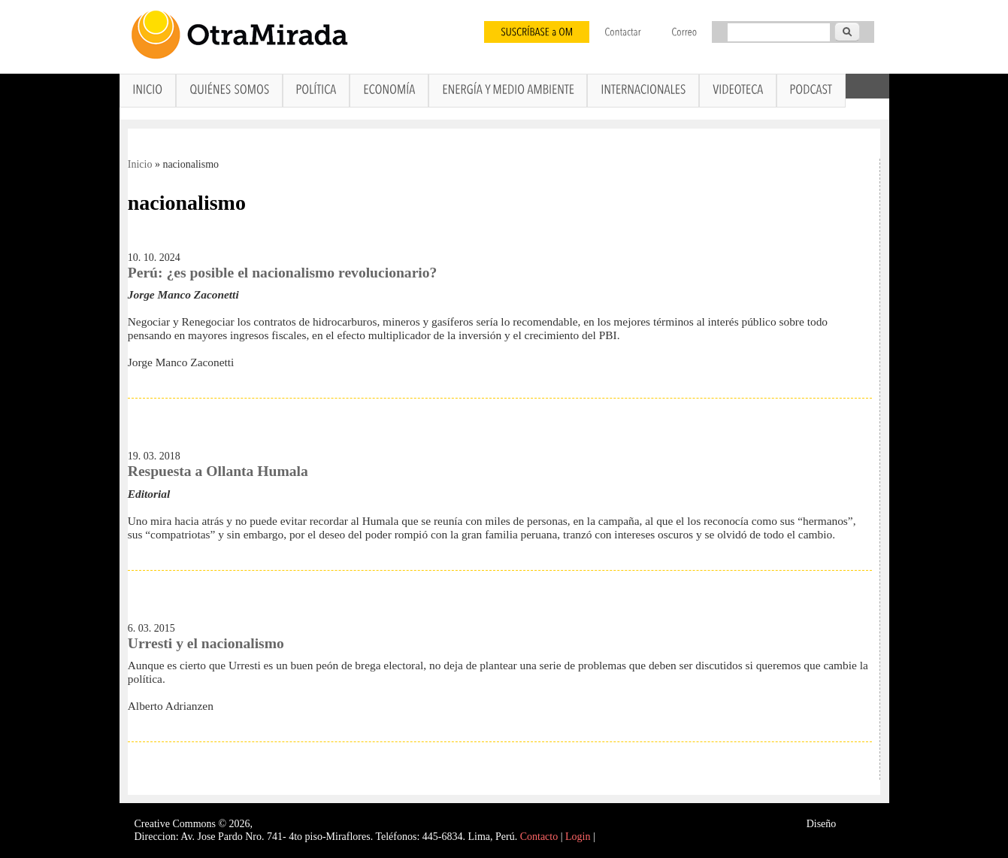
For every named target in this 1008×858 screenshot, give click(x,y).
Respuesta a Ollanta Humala (218, 471)
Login (577, 836)
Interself (856, 823)
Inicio (140, 164)
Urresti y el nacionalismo (206, 643)
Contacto (539, 836)
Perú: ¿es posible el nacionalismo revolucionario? (282, 272)
